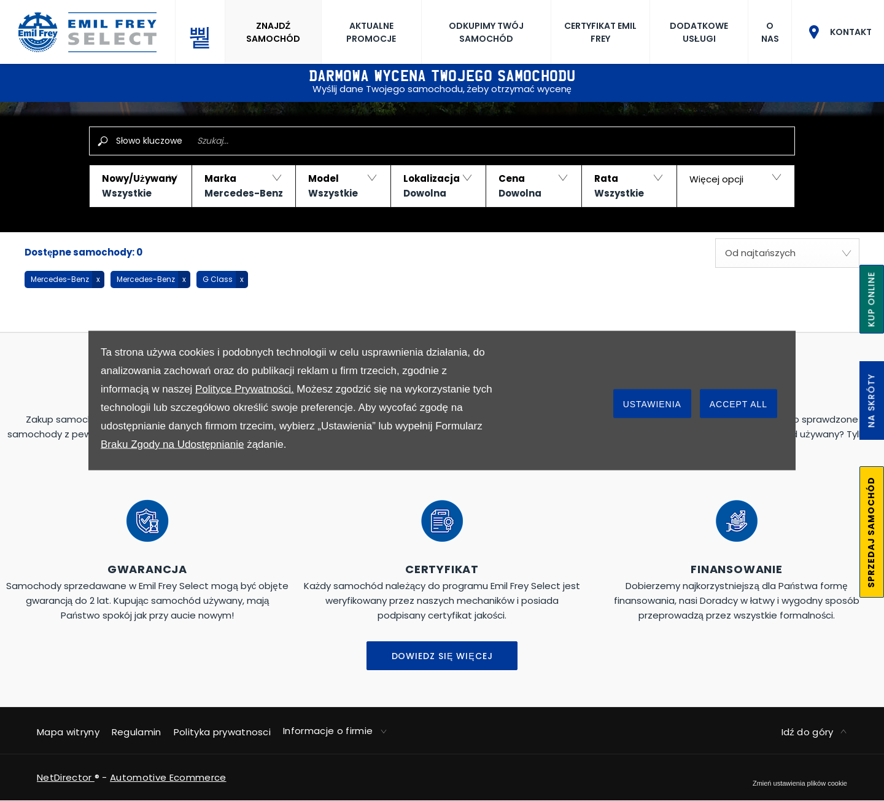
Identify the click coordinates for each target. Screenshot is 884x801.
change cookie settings (800, 783)
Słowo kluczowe (149, 141)
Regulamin (136, 731)
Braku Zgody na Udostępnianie (172, 444)
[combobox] (787, 253)
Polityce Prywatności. (244, 389)
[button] (140, 186)
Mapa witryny (68, 731)
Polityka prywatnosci (222, 731)
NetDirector (66, 777)
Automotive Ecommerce (168, 777)
